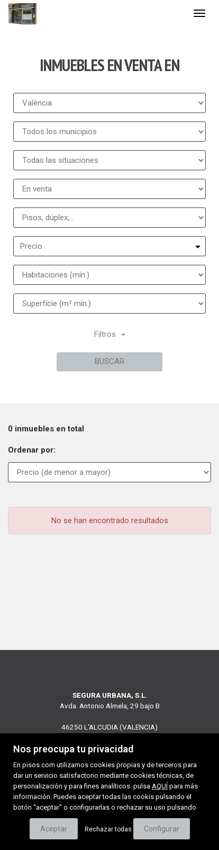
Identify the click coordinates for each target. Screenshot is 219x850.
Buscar (109, 361)
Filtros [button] (109, 334)
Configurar (161, 829)
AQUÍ (160, 786)
